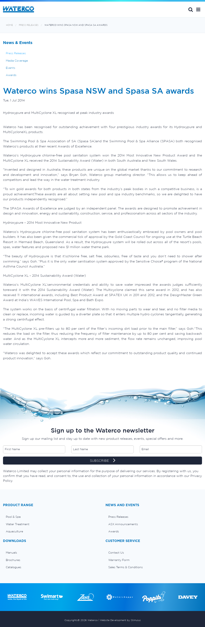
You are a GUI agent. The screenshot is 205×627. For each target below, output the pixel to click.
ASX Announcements (123, 524)
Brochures (13, 560)
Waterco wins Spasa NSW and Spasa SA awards (76, 25)
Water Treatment (17, 524)
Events (10, 67)
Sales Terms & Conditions (125, 567)
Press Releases (28, 25)
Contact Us (116, 552)
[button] (198, 9)
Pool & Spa (13, 516)
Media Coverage (17, 60)
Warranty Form (119, 560)
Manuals (11, 552)
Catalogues (13, 567)
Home (9, 25)
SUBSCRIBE (102, 461)
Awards (11, 75)
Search (191, 9)
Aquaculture (14, 531)
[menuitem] (51, 516)
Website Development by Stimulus (120, 620)
